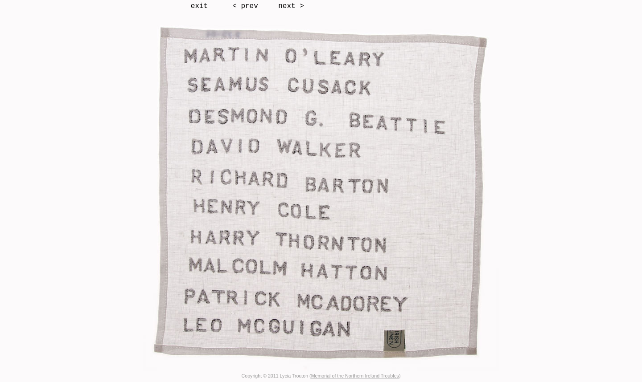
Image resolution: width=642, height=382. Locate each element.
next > (291, 6)
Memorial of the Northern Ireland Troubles (355, 375)
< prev (245, 6)
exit (199, 6)
